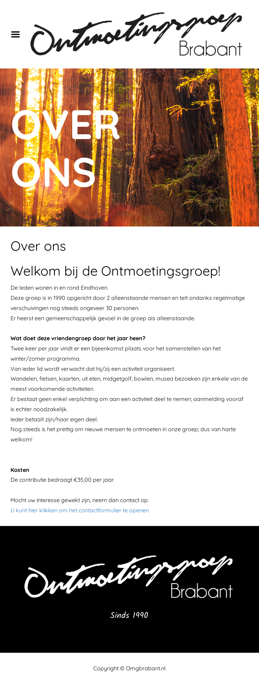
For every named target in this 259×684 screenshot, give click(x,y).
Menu (18, 34)
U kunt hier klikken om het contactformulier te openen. (80, 510)
